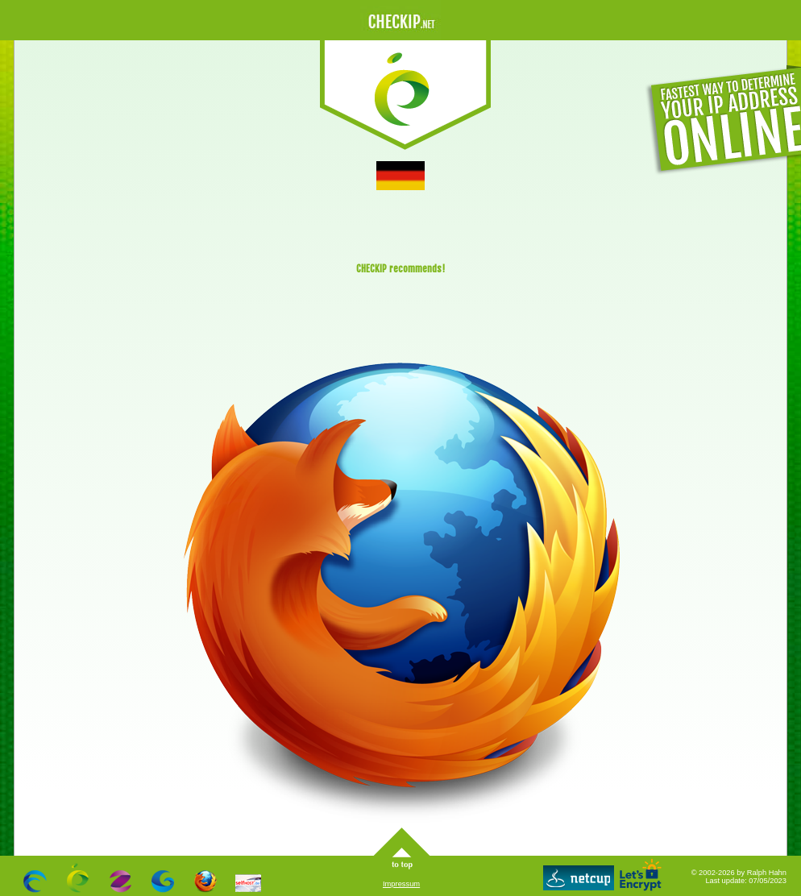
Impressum (401, 884)
